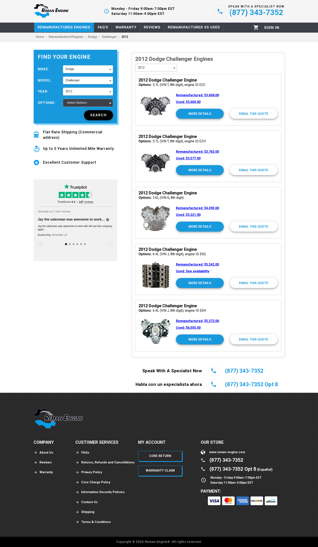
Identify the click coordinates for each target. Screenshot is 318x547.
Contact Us (86, 502)
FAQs (82, 453)
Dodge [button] (70, 69)
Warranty (43, 472)
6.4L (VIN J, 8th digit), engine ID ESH (172, 310)
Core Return (160, 456)
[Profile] (271, 27)
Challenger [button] (73, 80)
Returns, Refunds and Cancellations (105, 462)
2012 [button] (69, 91)
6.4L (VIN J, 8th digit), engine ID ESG (172, 254)
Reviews (43, 462)
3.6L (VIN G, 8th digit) (161, 198)
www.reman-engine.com (227, 452)
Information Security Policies (100, 492)
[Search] (98, 115)
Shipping (84, 512)
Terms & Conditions (93, 522)
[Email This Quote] (254, 114)
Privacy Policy (88, 472)
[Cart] (256, 27)
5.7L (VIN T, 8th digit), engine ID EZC (172, 85)
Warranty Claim (160, 470)
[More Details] (200, 114)
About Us (43, 453)
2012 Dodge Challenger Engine (168, 80)
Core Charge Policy (92, 482)
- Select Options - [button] (77, 102)
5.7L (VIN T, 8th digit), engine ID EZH (172, 141)
